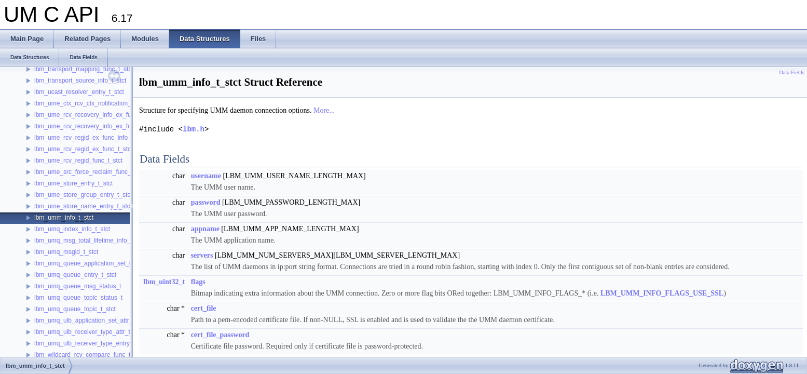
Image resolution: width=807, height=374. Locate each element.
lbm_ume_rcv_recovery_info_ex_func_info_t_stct (102, 114)
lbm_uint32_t (164, 282)
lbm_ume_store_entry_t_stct (73, 183)
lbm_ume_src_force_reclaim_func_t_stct (90, 172)
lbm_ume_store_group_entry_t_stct (83, 194)
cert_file (203, 308)
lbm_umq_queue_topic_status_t (78, 297)
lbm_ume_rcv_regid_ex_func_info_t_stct (90, 137)
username (206, 176)
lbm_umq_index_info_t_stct (72, 229)
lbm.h (193, 129)
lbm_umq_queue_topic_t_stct (75, 309)
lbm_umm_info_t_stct (63, 217)
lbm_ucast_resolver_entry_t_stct (79, 92)
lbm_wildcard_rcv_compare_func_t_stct (89, 354)
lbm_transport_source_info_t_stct (80, 80)
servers (202, 255)
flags (198, 282)
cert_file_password (220, 335)
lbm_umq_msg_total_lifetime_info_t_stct (89, 240)
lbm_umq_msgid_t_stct (66, 252)
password (206, 202)
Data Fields (791, 72)
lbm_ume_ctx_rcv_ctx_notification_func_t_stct (97, 103)
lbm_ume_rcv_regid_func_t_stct (78, 160)
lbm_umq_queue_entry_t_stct (75, 274)
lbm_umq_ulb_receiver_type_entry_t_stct (91, 343)
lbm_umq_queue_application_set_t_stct (89, 263)
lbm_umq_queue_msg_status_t (77, 286)
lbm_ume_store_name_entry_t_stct (83, 206)
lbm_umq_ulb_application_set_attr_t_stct (90, 320)
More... (324, 110)
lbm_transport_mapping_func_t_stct (83, 69)
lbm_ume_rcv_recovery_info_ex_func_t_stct (95, 126)
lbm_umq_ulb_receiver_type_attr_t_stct (88, 332)
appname (205, 229)
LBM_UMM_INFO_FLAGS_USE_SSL (661, 293)
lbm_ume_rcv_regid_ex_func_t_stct (83, 149)
